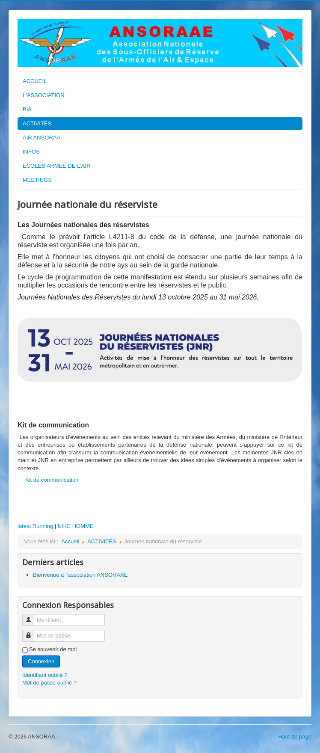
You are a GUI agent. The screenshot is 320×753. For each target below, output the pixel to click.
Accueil (70, 541)
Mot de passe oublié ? (49, 682)
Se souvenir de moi (53, 649)
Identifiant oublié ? (45, 675)
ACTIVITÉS (37, 123)
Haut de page (294, 736)
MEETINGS (37, 180)
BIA (27, 109)
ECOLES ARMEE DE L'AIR (57, 166)
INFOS (31, 151)
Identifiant (31, 616)
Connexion (41, 661)
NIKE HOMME (76, 526)
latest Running (35, 526)
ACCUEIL (35, 81)
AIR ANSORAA (41, 137)
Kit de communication (51, 480)
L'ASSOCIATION (44, 95)
